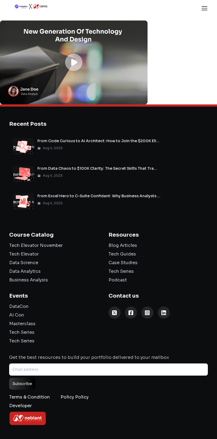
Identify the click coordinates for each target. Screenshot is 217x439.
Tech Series (121, 271)
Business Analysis (28, 280)
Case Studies (123, 263)
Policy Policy (75, 397)
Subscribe (22, 383)
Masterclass (22, 323)
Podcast (117, 280)
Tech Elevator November (36, 245)
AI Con (16, 315)
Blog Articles (122, 245)
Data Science (23, 263)
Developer (20, 406)
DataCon (19, 306)
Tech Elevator (24, 254)
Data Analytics (25, 271)
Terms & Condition (29, 397)
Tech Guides (122, 254)
